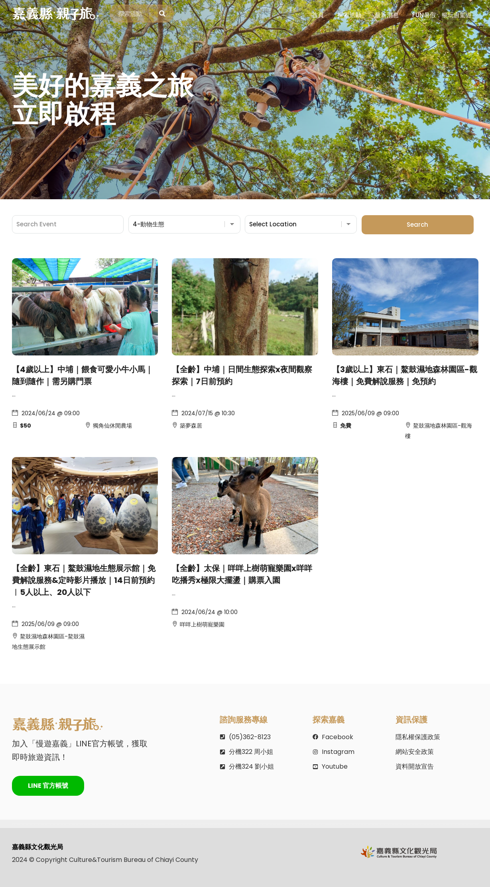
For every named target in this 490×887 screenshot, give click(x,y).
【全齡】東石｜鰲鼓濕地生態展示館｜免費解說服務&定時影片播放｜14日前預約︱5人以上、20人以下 (83, 580)
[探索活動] (162, 14)
